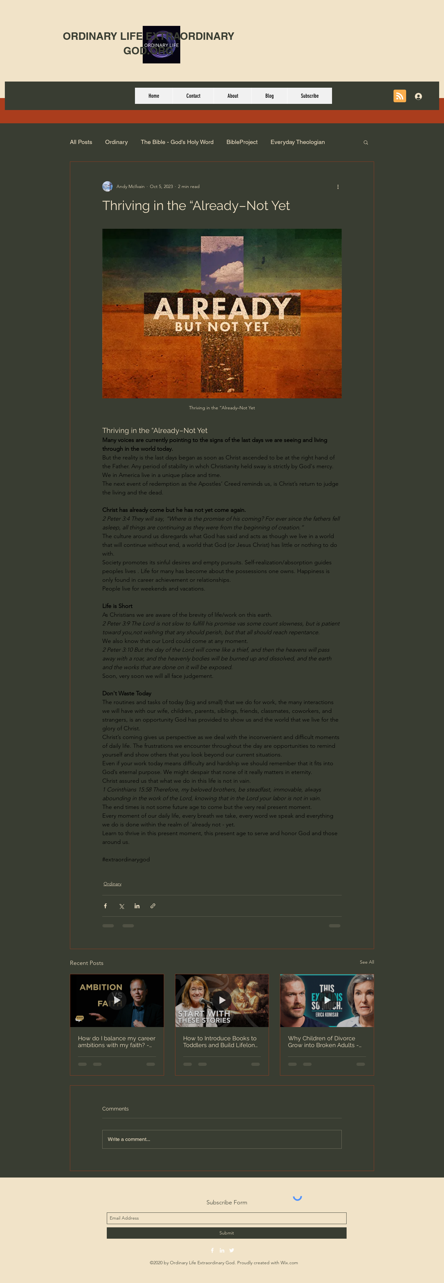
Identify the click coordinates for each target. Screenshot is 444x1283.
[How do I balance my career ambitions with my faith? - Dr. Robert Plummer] (117, 1000)
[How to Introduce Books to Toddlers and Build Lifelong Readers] (222, 1000)
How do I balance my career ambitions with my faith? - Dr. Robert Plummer (116, 1041)
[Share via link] (153, 906)
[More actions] (338, 186)
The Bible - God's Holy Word (177, 141)
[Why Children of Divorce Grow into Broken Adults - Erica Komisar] (327, 1000)
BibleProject (242, 141)
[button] (366, 142)
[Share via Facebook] (105, 906)
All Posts (81, 141)
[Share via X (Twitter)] (121, 906)
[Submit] (227, 1233)
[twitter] (231, 1250)
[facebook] (212, 1250)
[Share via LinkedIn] (137, 906)
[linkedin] (222, 1250)
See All (367, 962)
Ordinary (116, 141)
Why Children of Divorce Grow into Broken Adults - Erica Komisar (323, 1041)
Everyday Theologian (298, 141)
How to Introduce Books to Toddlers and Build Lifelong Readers (221, 1041)
